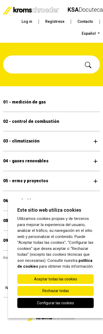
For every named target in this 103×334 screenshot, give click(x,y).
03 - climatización (21, 141)
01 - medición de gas (24, 102)
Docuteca (85, 9)
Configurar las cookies (55, 303)
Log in (27, 21)
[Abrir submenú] (95, 141)
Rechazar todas (55, 291)
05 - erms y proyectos (25, 180)
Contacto (85, 21)
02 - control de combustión (31, 121)
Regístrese (54, 21)
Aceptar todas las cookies (55, 279)
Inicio (7, 257)
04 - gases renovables (25, 160)
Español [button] (89, 33)
